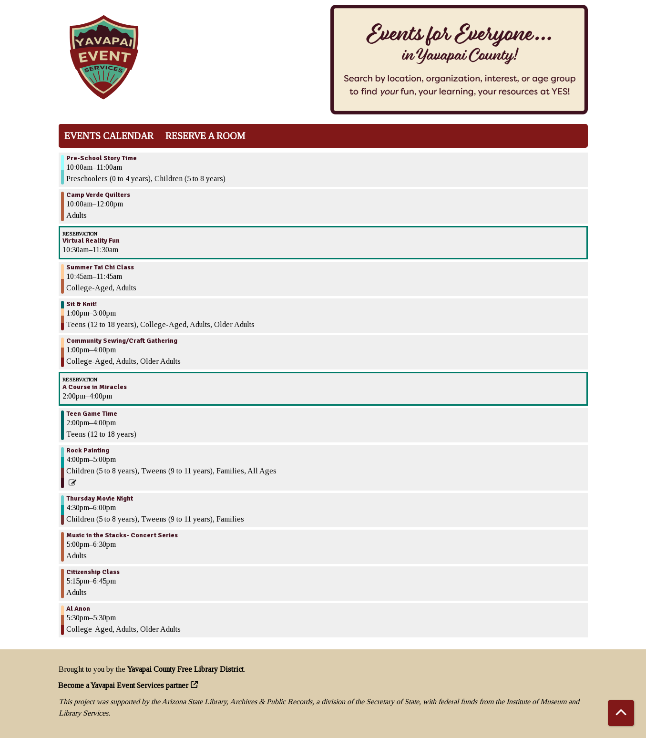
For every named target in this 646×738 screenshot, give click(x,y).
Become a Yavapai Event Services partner (123, 685)
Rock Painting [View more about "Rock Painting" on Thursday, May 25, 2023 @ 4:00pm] (87, 450)
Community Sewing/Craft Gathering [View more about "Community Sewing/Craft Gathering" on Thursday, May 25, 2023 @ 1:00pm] (121, 341)
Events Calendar (109, 136)
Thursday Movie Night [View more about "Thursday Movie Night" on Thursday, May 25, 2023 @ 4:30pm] (99, 498)
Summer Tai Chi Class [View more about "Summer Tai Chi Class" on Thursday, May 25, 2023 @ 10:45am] (100, 267)
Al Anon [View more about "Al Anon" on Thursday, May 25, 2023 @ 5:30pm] (78, 608)
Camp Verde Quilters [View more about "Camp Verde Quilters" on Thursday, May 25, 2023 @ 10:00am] (98, 195)
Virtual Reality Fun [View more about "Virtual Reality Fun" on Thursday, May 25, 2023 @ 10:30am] (91, 240)
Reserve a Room (205, 136)
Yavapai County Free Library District (185, 669)
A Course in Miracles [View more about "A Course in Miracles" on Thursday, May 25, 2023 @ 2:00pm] (94, 387)
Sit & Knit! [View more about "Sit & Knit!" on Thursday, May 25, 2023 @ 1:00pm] (81, 304)
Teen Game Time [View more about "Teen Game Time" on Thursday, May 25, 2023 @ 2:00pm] (91, 413)
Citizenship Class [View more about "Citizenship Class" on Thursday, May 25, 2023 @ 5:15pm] (93, 572)
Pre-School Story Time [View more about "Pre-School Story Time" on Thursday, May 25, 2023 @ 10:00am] (101, 158)
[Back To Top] (621, 713)
